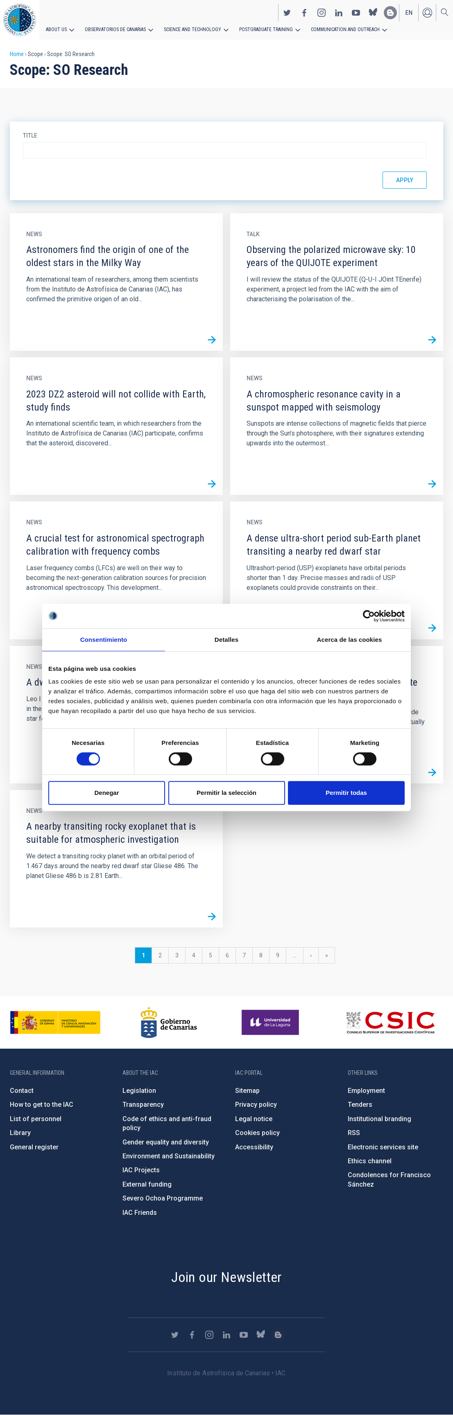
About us (56, 29)
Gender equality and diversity (165, 1142)
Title (30, 135)
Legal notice (253, 1119)
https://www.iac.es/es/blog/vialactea (390, 12)
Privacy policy (256, 1104)
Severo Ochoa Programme (162, 1198)
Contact (22, 1091)
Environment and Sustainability (168, 1156)
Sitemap (247, 1091)
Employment (366, 1091)
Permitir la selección (226, 792)
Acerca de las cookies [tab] (349, 639)
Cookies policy (257, 1133)
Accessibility (254, 1147)
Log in (427, 12)
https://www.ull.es (271, 1022)
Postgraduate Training (265, 29)
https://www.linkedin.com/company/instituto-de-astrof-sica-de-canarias (338, 12)
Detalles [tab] (226, 639)
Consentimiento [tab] (103, 639)
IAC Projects (141, 1170)
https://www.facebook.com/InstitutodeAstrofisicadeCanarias (304, 12)
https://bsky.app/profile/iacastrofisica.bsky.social (373, 12)
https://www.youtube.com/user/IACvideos (356, 12)
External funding (147, 1184)
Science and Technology (192, 29)
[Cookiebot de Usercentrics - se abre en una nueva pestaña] (369, 616)
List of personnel (35, 1119)
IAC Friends (139, 1212)
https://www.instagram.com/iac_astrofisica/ (321, 12)
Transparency (143, 1104)
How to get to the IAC (41, 1104)
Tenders (360, 1104)
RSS (354, 1133)
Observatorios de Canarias (115, 29)
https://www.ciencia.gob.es (55, 1022)
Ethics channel (370, 1161)
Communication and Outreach (344, 29)
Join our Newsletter (226, 1277)
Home (17, 54)
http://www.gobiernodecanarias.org (168, 1022)
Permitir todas (346, 792)
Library (20, 1133)
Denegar (106, 792)
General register (34, 1147)
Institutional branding (379, 1119)
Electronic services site (383, 1147)
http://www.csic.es (390, 1022)
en (408, 12)
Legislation (139, 1091)
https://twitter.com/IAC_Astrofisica (287, 12)
